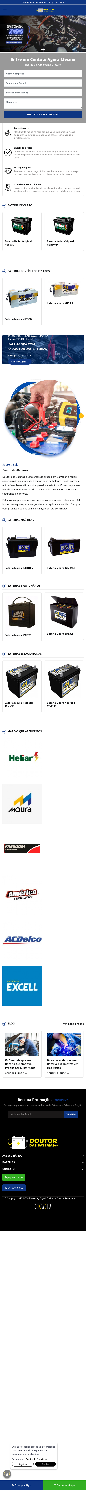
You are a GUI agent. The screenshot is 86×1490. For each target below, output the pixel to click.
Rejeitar (22, 1464)
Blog (51, 2)
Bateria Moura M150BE (60, 307)
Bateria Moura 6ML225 (17, 639)
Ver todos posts (73, 1282)
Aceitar (45, 1464)
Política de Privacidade (37, 1459)
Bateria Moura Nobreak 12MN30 (18, 709)
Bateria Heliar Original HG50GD (17, 247)
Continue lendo (16, 1332)
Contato (60, 2)
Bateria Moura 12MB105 (18, 572)
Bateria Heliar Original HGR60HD (59, 247)
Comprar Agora (20, 366)
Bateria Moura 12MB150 (60, 572)
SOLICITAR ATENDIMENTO (43, 114)
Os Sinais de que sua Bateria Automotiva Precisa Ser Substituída (20, 1322)
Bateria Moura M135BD (18, 323)
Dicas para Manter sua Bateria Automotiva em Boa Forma (63, 1322)
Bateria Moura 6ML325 (59, 638)
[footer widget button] (43, 1414)
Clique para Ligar (21, 1485)
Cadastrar (70, 1372)
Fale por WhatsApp (64, 1485)
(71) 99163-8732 (14, 1435)
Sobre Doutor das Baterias (34, 2)
